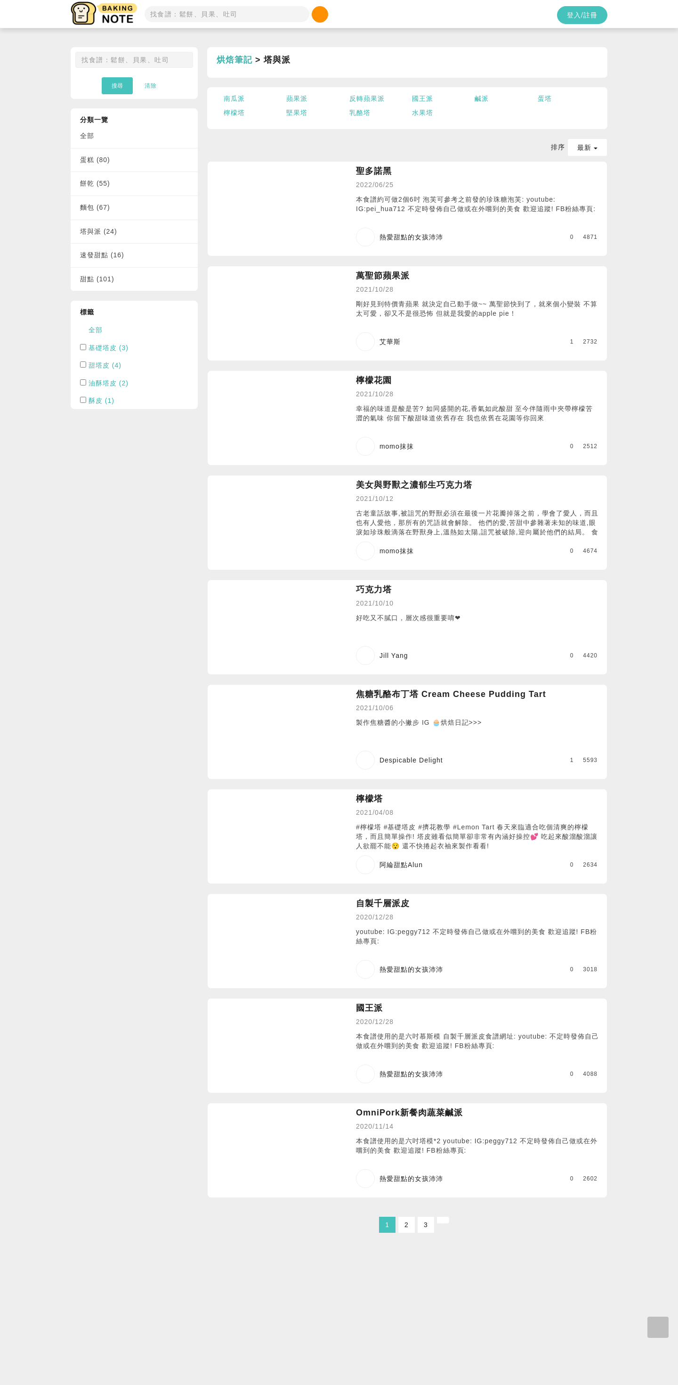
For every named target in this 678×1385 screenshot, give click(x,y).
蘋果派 (296, 98)
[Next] (443, 1220)
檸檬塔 (234, 112)
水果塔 (422, 112)
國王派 (422, 98)
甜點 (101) (97, 279)
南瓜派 (234, 98)
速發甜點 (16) (102, 255)
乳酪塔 (360, 112)
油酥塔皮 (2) (109, 383)
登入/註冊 (582, 15)
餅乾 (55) (95, 183)
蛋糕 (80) (95, 160)
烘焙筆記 (234, 60)
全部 (87, 135)
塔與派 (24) (98, 231)
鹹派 (482, 98)
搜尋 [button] (117, 85)
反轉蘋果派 (367, 98)
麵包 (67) (95, 207)
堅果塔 (296, 112)
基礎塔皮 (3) (109, 348)
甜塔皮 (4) (105, 365)
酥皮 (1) (101, 400)
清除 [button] (151, 85)
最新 (587, 147)
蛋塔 (545, 98)
